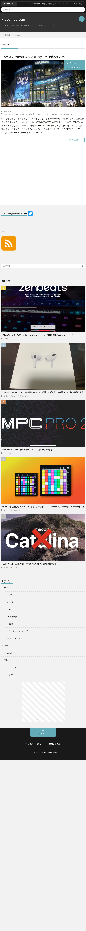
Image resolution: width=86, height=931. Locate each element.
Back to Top (43, 733)
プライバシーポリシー (35, 744)
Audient (18, 114)
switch (9, 653)
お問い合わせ (55, 744)
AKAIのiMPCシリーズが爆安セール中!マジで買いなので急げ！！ (28, 449)
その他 (10, 624)
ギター (10, 674)
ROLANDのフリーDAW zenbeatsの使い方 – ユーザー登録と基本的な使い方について (37, 335)
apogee (11, 114)
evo (23, 114)
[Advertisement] (43, 174)
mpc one (41, 114)
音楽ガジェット (76, 67)
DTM (11, 453)
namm (48, 114)
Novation (55, 114)
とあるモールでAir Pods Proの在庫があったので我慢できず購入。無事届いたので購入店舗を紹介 (42, 392)
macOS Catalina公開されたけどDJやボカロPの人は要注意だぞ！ (28, 564)
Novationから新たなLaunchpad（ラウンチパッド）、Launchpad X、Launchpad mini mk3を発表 (42, 507)
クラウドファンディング (17, 631)
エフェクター (12, 667)
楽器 (6, 660)
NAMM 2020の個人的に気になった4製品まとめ (33, 57)
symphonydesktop (65, 114)
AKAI (6, 114)
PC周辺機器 (12, 616)
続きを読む (74, 139)
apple (6, 396)
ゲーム (7, 645)
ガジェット (74, 63)
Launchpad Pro (31, 114)
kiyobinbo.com (13, 19)
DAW (6, 338)
